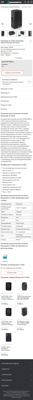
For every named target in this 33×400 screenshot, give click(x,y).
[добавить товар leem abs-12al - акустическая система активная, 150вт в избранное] (15, 281)
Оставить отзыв (11, 273)
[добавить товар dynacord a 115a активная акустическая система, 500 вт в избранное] (30, 41)
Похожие (4, 109)
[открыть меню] (2, 2)
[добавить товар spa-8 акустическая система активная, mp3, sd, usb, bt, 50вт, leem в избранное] (31, 281)
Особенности (5, 93)
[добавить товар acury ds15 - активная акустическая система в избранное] (15, 332)
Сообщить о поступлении (13, 73)
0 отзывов (18, 58)
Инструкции (5, 101)
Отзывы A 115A (6, 105)
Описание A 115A (7, 89)
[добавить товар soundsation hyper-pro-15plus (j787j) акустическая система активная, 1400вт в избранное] (31, 307)
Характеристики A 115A (9, 97)
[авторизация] (28, 2)
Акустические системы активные (12, 45)
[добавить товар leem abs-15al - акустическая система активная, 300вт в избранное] (15, 307)
